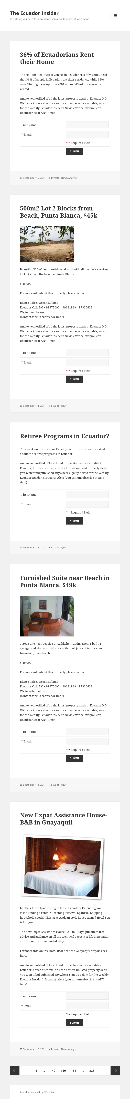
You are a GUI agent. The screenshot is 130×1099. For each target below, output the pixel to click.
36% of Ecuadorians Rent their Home (57, 58)
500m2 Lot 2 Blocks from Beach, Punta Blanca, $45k (58, 211)
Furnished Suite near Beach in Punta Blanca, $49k (65, 581)
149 (53, 1069)
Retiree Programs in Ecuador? (64, 436)
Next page (115, 1070)
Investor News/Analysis (64, 177)
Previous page (14, 1070)
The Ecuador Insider (34, 13)
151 (74, 1069)
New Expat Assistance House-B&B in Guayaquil (63, 818)
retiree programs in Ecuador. (53, 454)
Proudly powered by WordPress (38, 1092)
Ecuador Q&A (58, 405)
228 (92, 1069)
